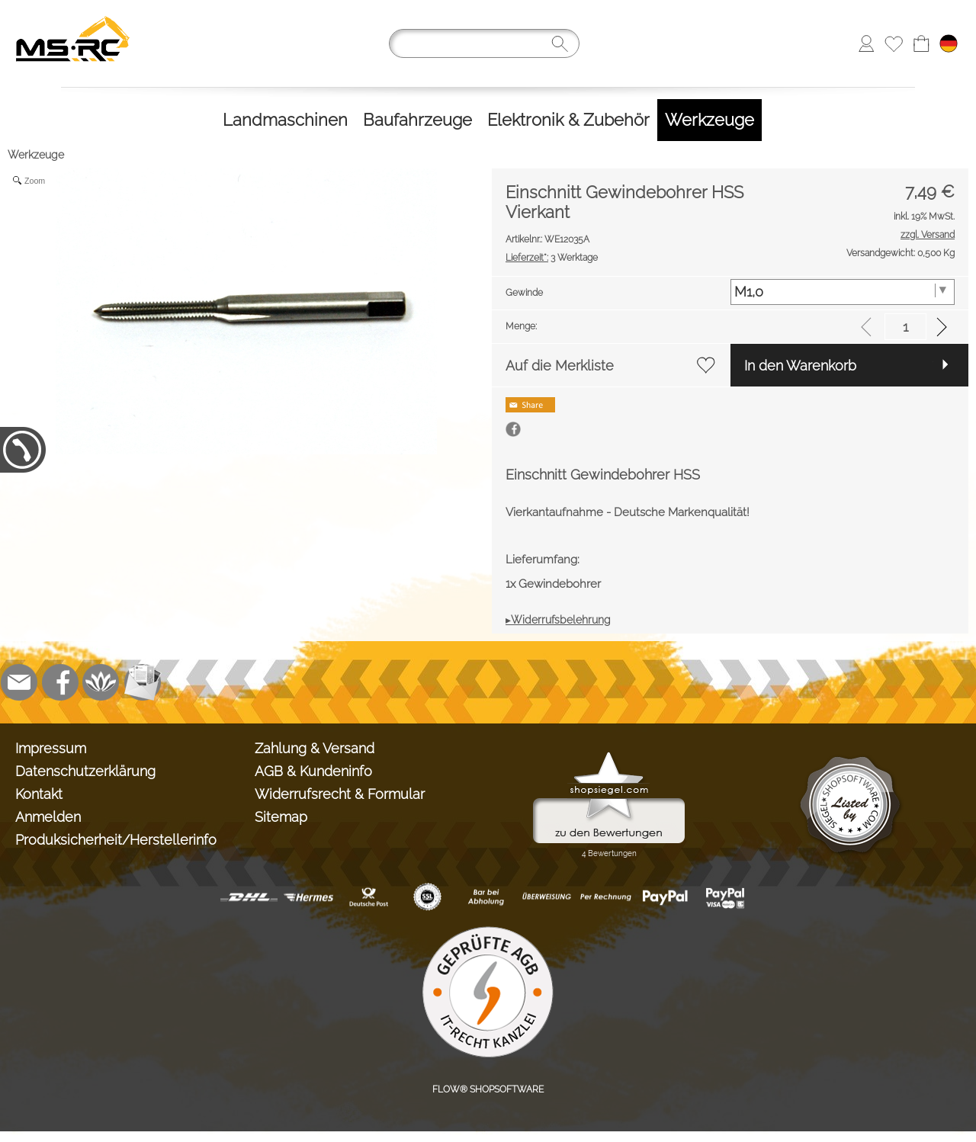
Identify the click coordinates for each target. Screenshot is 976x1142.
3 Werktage (552, 257)
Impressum (50, 748)
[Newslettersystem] (143, 682)
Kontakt (39, 794)
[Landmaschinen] (285, 120)
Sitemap (281, 817)
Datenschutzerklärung (85, 771)
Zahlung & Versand (314, 748)
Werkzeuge (36, 155)
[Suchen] (484, 43)
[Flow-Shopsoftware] (101, 682)
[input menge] (905, 326)
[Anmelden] (866, 43)
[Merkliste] (894, 43)
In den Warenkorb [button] (800, 366)
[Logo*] (72, 16)
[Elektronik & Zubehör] (568, 120)
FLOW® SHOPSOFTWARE (488, 1089)
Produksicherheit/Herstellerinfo (116, 840)
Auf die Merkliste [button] (560, 366)
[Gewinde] (843, 292)
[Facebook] (60, 682)
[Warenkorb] (921, 43)
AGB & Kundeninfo (313, 771)
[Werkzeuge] (709, 120)
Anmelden (48, 817)
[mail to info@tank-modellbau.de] (19, 682)
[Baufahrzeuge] (417, 120)
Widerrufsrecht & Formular (340, 794)
